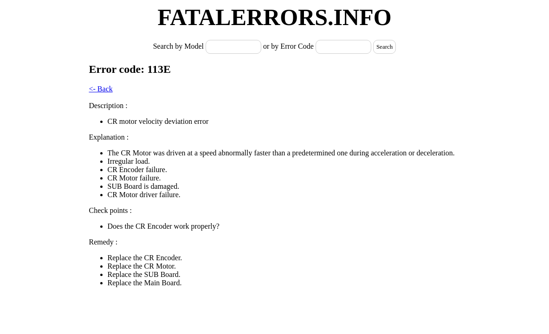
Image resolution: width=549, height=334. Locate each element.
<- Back (101, 89)
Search (384, 46)
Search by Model (179, 46)
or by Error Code (288, 46)
